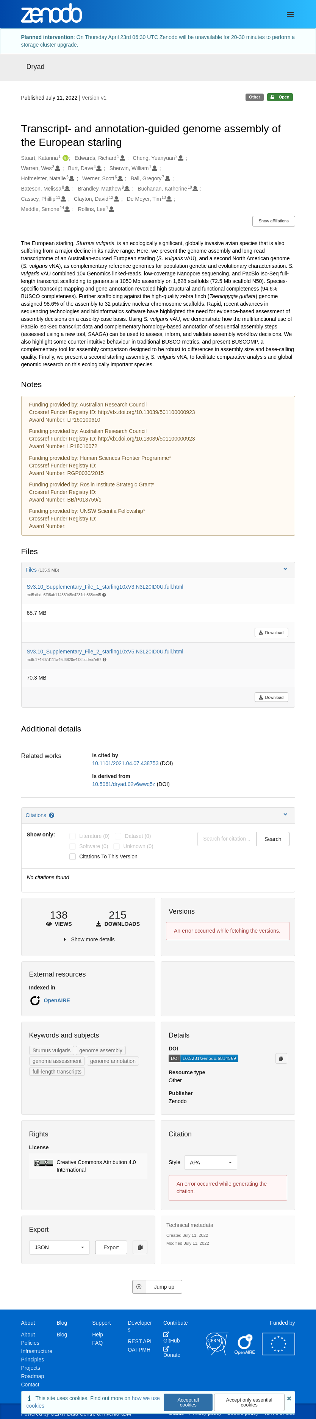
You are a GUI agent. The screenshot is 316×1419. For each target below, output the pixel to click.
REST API (140, 1341)
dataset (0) (138, 836)
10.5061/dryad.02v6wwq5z (124, 784)
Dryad (36, 66)
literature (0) (94, 836)
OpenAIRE (57, 1000)
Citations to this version (108, 856)
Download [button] (271, 632)
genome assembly (100, 1050)
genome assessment (57, 1061)
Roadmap (32, 1376)
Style (174, 1162)
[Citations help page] (52, 815)
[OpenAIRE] (245, 1353)
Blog (61, 1334)
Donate (171, 1352)
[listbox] (210, 1162)
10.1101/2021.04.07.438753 (126, 763)
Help (97, 1334)
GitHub (171, 1337)
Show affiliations (274, 221)
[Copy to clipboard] (281, 1058)
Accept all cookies (188, 1402)
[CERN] (217, 1353)
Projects (31, 1368)
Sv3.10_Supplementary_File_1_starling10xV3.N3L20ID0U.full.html (105, 587)
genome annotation (113, 1061)
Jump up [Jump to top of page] (153, 1287)
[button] (88, 1166)
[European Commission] (278, 1353)
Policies (30, 1343)
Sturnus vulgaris (51, 1050)
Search (272, 839)
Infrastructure (36, 1351)
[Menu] (290, 14)
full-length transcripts (57, 1072)
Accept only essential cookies (249, 1402)
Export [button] (111, 1247)
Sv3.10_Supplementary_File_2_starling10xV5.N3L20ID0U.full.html (105, 652)
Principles (32, 1359)
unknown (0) (138, 846)
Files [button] (157, 569)
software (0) (93, 846)
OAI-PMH (139, 1350)
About (28, 1334)
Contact (30, 1384)
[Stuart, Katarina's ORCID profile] (65, 158)
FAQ (97, 1343)
